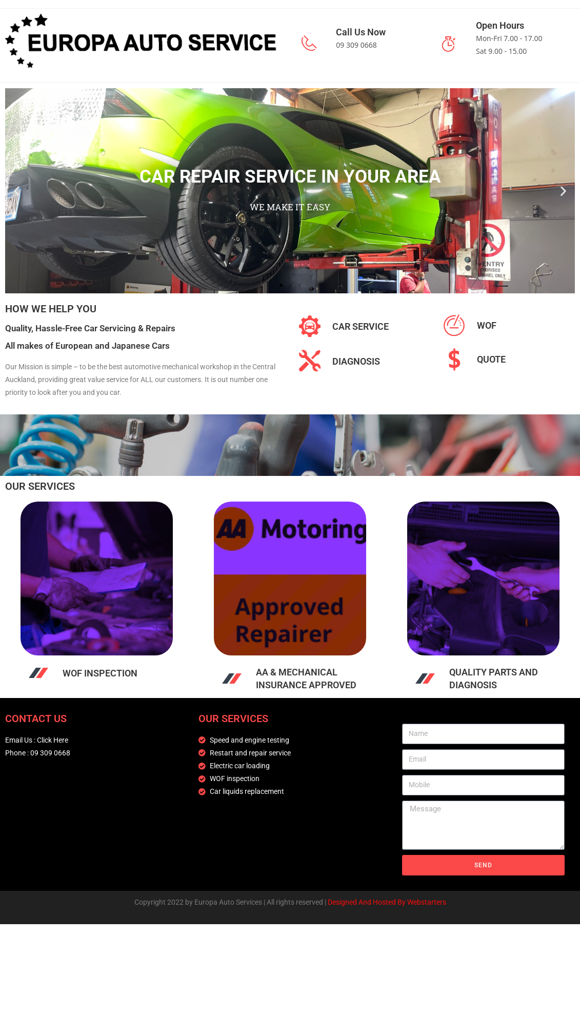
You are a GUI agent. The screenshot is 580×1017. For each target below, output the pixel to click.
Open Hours (500, 25)
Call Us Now (361, 32)
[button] (16, 190)
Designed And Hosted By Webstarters (387, 902)
